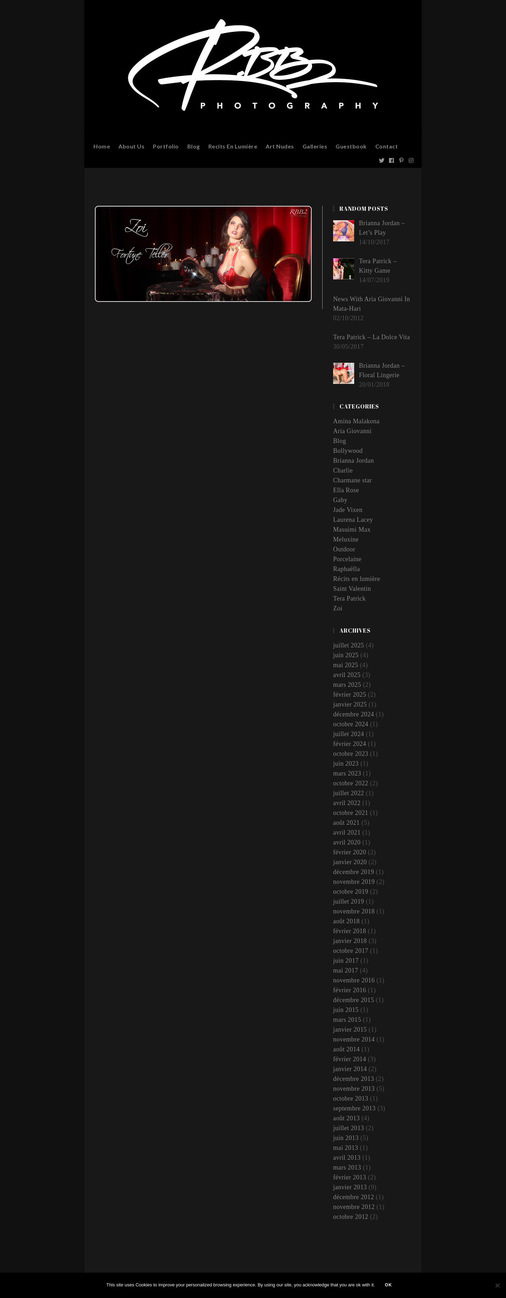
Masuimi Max (352, 529)
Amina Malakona (356, 421)
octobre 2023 (350, 753)
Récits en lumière (356, 578)
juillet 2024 (348, 733)
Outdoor (344, 549)
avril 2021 (347, 832)
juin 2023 (346, 763)
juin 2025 (346, 655)
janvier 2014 (350, 1068)
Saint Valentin (352, 588)
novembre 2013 (354, 1088)
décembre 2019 (353, 871)
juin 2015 (346, 1009)
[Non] (497, 1285)
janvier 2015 (350, 1029)
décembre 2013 (353, 1078)
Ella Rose (346, 490)
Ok (389, 1285)
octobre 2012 (350, 1216)
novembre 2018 (354, 911)
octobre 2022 (350, 783)
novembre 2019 (354, 881)
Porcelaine (347, 559)
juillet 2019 (348, 901)
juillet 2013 (348, 1128)
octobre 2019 (350, 891)
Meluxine (346, 539)
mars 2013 (347, 1167)
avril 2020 (347, 842)
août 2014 (346, 1049)
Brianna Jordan (353, 460)
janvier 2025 (350, 704)
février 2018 (349, 931)
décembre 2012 (353, 1197)
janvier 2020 (350, 862)
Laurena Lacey (353, 519)
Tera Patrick (349, 598)
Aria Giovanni (352, 431)
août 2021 (346, 822)
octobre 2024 (350, 724)
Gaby (340, 500)
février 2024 (349, 743)
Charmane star (352, 480)
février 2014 (349, 1059)
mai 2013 (345, 1147)
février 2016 (349, 990)
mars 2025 (347, 684)
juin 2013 (346, 1137)
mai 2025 (345, 665)
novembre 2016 (354, 980)
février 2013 (349, 1177)
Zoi (338, 608)
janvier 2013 (350, 1187)
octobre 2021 (350, 812)
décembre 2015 (353, 999)
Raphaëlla (346, 568)
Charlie (343, 470)
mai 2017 (345, 970)
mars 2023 (347, 773)
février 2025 (349, 694)
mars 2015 (347, 1019)
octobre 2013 (350, 1098)
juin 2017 (346, 960)
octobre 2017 (350, 950)
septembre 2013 (354, 1108)
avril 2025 (347, 674)
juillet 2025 (348, 645)
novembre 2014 (354, 1039)
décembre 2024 (353, 714)
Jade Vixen (348, 509)
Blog (339, 440)
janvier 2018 (350, 940)
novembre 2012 (354, 1206)
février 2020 (349, 852)
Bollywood (348, 450)
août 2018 (346, 921)
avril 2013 (347, 1157)
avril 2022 (347, 802)
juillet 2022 (348, 793)
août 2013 (346, 1118)
